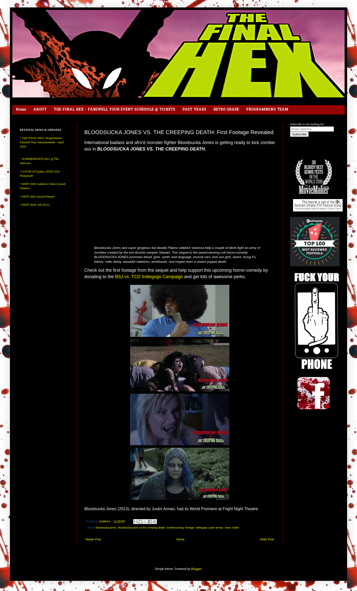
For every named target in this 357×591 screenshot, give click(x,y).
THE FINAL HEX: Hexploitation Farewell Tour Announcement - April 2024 (42, 142)
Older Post (267, 539)
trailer (235, 527)
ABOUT (40, 109)
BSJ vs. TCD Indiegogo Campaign (149, 276)
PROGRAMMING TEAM (267, 109)
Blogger (196, 569)
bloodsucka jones (106, 527)
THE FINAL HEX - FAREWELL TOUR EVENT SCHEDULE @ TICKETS (114, 109)
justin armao (215, 527)
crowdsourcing (175, 527)
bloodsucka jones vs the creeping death (141, 527)
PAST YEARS (194, 109)
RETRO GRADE (226, 109)
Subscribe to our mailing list (307, 124)
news (228, 527)
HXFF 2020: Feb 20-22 (36, 205)
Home (21, 109)
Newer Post (93, 539)
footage (189, 527)
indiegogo (201, 527)
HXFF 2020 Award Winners (38, 196)
